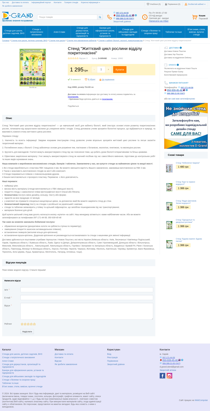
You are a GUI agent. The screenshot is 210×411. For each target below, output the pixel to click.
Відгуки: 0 (83, 58)
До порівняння (108, 80)
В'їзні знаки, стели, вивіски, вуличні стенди (22, 386)
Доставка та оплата (20, 2)
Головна (5, 41)
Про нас (5, 2)
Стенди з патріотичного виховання (18, 357)
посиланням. (73, 97)
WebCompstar (201, 400)
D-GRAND (102, 58)
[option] (186, 126)
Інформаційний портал (41, 2)
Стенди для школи (57, 41)
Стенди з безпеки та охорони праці (18, 380)
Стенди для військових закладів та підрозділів (24, 376)
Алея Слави (8, 361)
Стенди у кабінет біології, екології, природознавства (120, 41)
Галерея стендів (71, 2)
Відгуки (58, 361)
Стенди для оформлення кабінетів (81, 41)
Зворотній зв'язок (168, 370)
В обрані (91, 79)
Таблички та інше (10, 383)
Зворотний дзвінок (122, 21)
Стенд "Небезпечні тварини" (188, 163)
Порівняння (112, 361)
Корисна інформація (90, 2)
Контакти (57, 2)
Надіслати (27, 331)
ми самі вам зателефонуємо (181, 99)
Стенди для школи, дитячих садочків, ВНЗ (29, 41)
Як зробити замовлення (12, 6)
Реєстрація (112, 357)
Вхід (109, 354)
